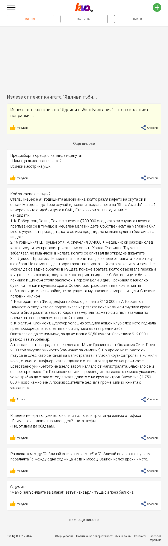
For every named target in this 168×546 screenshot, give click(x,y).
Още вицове (84, 143)
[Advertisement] (84, 59)
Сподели (149, 127)
